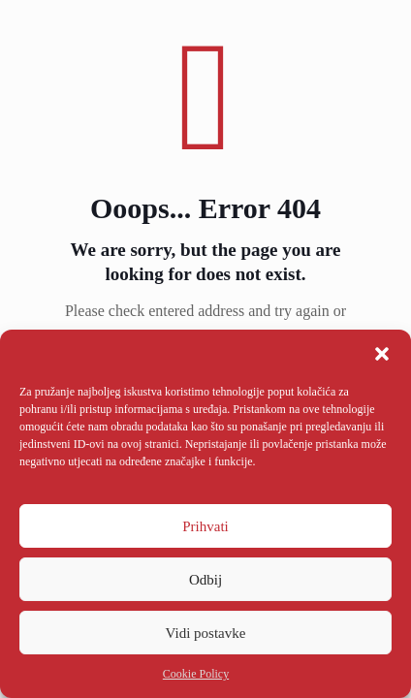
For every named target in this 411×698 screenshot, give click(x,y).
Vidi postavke (206, 633)
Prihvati (205, 526)
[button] (382, 354)
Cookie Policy (196, 674)
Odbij (205, 579)
